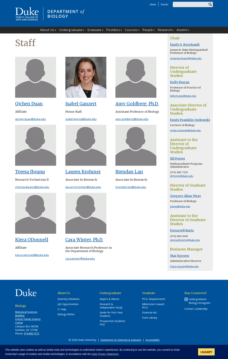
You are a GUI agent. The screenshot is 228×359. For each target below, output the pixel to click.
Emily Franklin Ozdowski (190, 120)
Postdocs (113, 30)
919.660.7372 (31, 333)
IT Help (62, 309)
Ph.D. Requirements (153, 299)
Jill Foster (177, 159)
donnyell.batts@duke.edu (185, 240)
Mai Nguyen (179, 256)
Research (165, 30)
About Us (47, 30)
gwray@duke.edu (180, 206)
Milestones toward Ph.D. (153, 306)
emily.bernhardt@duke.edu (185, 58)
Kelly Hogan (180, 82)
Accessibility (153, 340)
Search (210, 4)
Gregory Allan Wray (185, 196)
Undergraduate (70, 30)
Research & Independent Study (111, 306)
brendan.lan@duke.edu (130, 187)
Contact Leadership (196, 308)
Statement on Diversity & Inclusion (120, 340)
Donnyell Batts (182, 230)
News (153, 4)
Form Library (149, 317)
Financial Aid (149, 312)
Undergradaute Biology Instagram (199, 301)
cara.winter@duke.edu (80, 259)
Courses (131, 30)
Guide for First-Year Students (111, 314)
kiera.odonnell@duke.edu (32, 255)
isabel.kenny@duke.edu (81, 119)
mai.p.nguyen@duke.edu (184, 266)
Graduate (94, 30)
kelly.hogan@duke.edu (183, 96)
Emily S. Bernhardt (185, 45)
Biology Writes (66, 314)
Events (164, 4)
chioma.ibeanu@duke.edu (32, 187)
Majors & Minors (109, 299)
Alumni (182, 30)
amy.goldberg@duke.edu (131, 119)
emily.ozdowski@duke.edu (185, 130)
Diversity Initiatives (69, 299)
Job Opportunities (68, 304)
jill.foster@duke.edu (181, 176)
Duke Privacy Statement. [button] (105, 354)
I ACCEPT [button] (206, 351)
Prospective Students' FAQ (113, 322)
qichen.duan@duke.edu (30, 119)
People (147, 30)
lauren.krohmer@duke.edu (83, 187)
